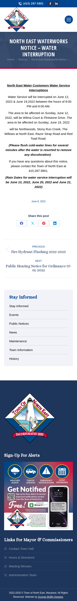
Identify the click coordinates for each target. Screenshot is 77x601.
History (14, 358)
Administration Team (23, 575)
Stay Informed (18, 306)
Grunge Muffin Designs (50, 596)
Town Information (21, 350)
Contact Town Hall (21, 548)
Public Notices (19, 323)
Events (14, 315)
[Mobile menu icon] (69, 20)
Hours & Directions (21, 557)
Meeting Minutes (20, 566)
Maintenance (18, 341)
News (13, 332)
